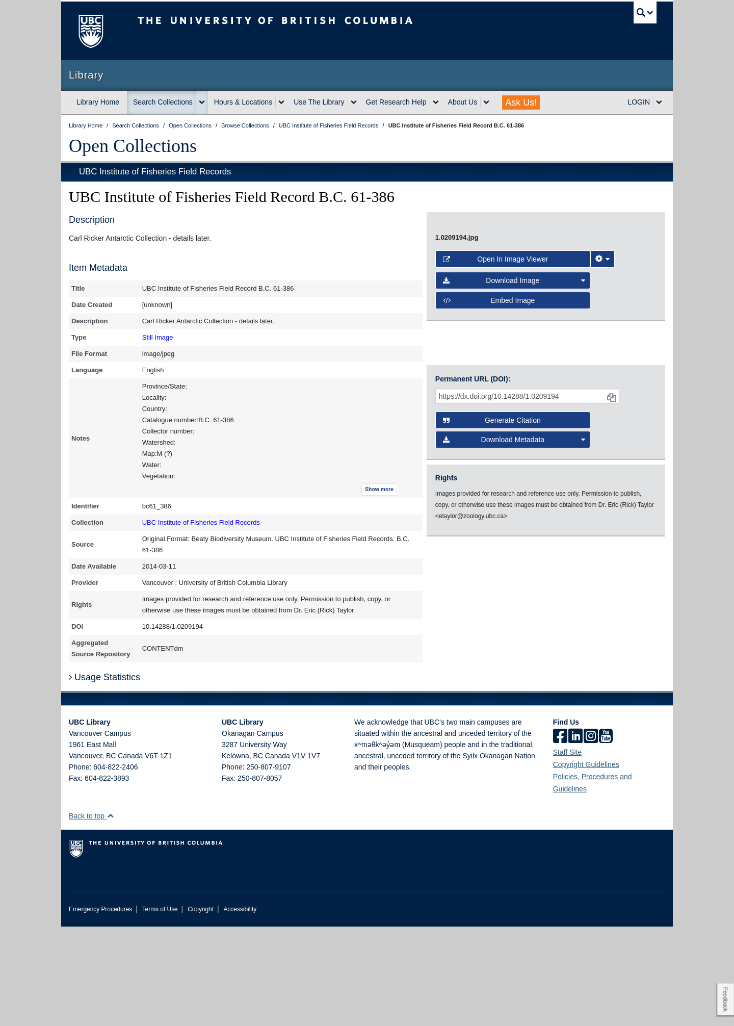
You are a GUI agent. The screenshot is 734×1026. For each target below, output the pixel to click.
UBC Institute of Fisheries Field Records (155, 171)
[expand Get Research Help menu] (436, 102)
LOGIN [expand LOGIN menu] (638, 102)
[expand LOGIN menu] (659, 102)
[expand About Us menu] (486, 102)
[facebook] (560, 836)
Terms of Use (160, 1008)
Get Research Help (396, 102)
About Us (463, 102)
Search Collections (163, 102)
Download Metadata (514, 668)
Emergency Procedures (100, 1008)
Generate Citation (492, 649)
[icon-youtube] (606, 836)
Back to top (91, 915)
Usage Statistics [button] (104, 777)
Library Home (97, 102)
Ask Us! (521, 102)
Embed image (489, 569)
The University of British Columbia (90, 31)
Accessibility (239, 1008)
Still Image (157, 337)
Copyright (201, 1008)
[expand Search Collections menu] (202, 102)
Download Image (514, 549)
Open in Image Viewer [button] (495, 528)
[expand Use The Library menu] (354, 102)
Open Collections (133, 146)
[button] (110, 915)
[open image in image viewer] (537, 360)
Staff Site (567, 852)
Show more (379, 489)
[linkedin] (575, 836)
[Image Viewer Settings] (602, 527)
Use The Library (319, 102)
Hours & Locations (243, 102)
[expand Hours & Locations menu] (281, 102)
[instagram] (591, 836)
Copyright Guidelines (586, 864)
